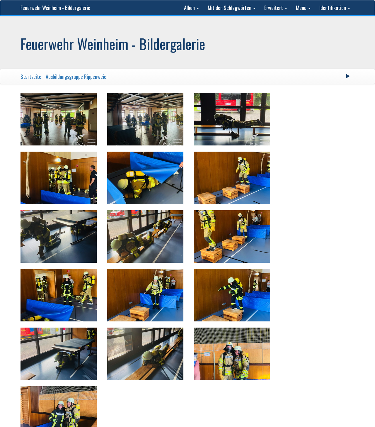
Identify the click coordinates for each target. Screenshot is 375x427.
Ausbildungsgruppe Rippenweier (77, 76)
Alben (191, 7)
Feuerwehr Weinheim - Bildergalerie (55, 7)
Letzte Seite (241, 335)
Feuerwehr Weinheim (120, 361)
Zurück (159, 335)
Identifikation (334, 7)
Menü (303, 7)
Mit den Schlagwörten (231, 7)
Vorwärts (212, 335)
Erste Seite (133, 335)
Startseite (31, 76)
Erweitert (275, 7)
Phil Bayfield (261, 361)
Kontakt (286, 361)
